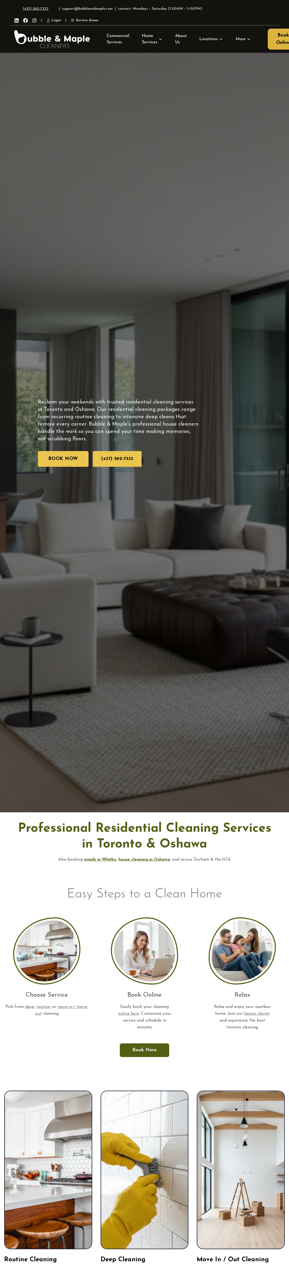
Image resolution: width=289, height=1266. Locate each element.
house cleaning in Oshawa (144, 859)
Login (53, 20)
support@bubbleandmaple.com (87, 9)
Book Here (144, 1050)
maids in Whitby (100, 859)
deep (29, 1007)
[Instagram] (34, 20)
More (243, 39)
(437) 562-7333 (35, 9)
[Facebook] (25, 20)
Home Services (149, 39)
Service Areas (84, 20)
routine (43, 1007)
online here (128, 1014)
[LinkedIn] (16, 20)
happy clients (257, 1014)
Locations (211, 39)
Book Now (63, 458)
